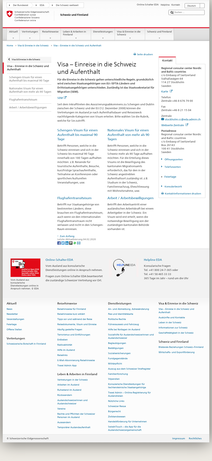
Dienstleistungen (103, 35)
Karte (166, 91)
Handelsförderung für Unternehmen (127, 421)
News (9, 309)
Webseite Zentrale (174, 125)
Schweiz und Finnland (159, 35)
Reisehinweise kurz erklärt (71, 314)
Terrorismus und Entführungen (73, 334)
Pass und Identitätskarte (120, 314)
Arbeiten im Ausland (68, 385)
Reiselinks (62, 355)
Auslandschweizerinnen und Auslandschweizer (72, 402)
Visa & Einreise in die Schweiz (130, 35)
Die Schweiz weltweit (67, 5)
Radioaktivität (64, 345)
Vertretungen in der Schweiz (72, 379)
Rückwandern (64, 395)
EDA (42, 5)
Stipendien (114, 379)
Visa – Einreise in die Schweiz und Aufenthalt (176, 311)
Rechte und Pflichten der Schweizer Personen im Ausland (76, 416)
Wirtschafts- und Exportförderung (177, 352)
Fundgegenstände (118, 358)
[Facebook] (59, 242)
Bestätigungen (116, 348)
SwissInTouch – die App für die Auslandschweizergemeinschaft (124, 429)
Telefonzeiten (172, 166)
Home (10, 45)
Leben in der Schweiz (170, 322)
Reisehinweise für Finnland (71, 309)
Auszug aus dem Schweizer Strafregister (129, 369)
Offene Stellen (14, 329)
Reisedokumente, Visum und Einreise (76, 324)
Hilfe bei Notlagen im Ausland (124, 329)
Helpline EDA (153, 259)
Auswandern (64, 422)
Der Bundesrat (20, 5)
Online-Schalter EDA (59, 259)
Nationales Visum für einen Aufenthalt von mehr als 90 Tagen (128, 134)
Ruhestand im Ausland (69, 390)
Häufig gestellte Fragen (69, 329)
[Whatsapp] (75, 242)
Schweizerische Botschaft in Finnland (26, 343)
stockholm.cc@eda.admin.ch (183, 119)
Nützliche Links (116, 401)
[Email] (78, 242)
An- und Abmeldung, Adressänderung (128, 309)
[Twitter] (63, 242)
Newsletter (12, 314)
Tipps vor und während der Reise (74, 319)
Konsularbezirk (173, 186)
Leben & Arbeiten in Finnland (76, 35)
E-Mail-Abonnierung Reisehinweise (76, 360)
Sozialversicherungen (119, 353)
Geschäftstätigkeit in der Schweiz (176, 333)
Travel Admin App (67, 365)
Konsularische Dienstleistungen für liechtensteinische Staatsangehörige (127, 386)
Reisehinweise (50, 35)
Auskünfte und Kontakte (172, 317)
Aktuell (13, 35)
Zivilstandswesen (116, 416)
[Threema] (71, 242)
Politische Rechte (117, 319)
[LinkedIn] (67, 242)
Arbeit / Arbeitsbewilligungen (130, 198)
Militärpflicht (115, 363)
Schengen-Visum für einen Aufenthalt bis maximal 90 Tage (77, 134)
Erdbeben (62, 340)
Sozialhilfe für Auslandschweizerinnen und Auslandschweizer (131, 336)
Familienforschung (118, 374)
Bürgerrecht (114, 411)
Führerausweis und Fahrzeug (123, 324)
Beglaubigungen (117, 343)
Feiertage (170, 176)
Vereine (61, 408)
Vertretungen (30, 35)
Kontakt (165, 60)
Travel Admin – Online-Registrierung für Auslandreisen (129, 395)
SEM (61, 97)
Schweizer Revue (117, 406)
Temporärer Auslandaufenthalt (73, 427)
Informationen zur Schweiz (173, 328)
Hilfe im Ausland (66, 350)
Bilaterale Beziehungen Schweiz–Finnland (181, 347)
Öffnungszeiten (173, 159)
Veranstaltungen (15, 319)
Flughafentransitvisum (74, 198)
